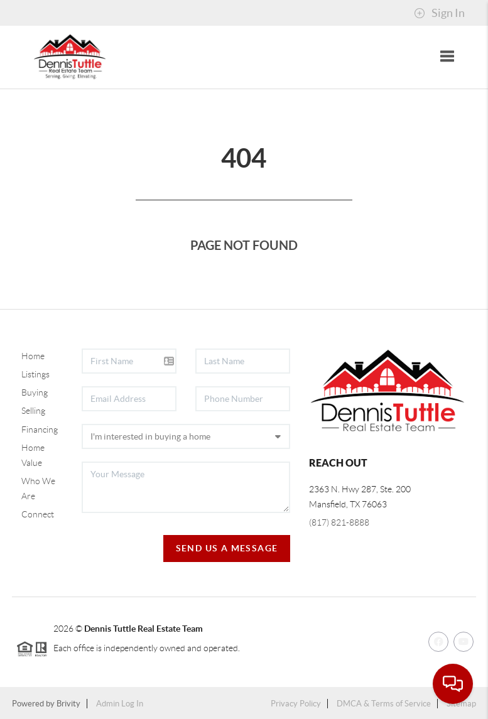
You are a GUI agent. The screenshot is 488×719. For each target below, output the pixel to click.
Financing (39, 429)
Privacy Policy (296, 703)
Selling (33, 411)
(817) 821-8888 (339, 522)
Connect (37, 514)
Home (33, 356)
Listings (35, 374)
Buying (34, 392)
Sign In (439, 13)
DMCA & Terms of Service (384, 703)
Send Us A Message (227, 548)
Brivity (68, 703)
